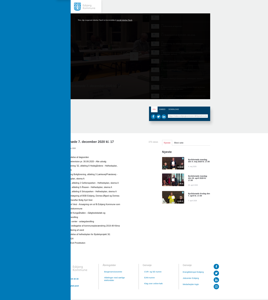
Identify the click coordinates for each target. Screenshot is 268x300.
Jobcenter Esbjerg (191, 278)
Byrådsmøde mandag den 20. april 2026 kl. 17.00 (197, 178)
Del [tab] (154, 109)
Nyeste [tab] (167, 143)
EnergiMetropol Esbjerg (193, 272)
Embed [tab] (162, 109)
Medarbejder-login (191, 284)
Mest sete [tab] (178, 143)
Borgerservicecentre (113, 272)
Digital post (73, 285)
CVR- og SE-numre (152, 272)
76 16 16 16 (73, 279)
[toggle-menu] (6, 6)
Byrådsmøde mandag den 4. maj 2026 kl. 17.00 (199, 161)
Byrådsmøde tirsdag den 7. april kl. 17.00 (199, 195)
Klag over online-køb (153, 283)
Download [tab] (174, 109)
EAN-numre (149, 277)
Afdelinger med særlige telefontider (114, 278)
